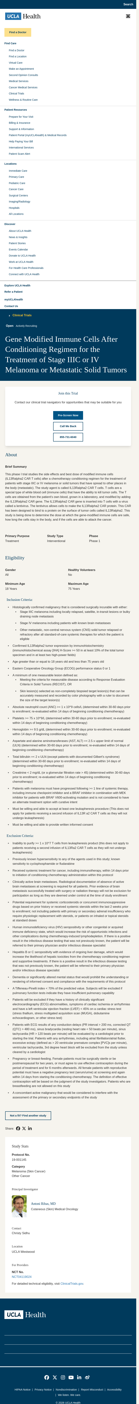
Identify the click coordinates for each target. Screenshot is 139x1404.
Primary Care (16, 176)
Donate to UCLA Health (22, 255)
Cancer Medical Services (23, 87)
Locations (10, 163)
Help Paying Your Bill (21, 141)
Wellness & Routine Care (23, 99)
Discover (9, 224)
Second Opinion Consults (23, 75)
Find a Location (18, 56)
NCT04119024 (22, 1276)
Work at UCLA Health (21, 261)
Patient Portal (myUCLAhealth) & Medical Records (38, 135)
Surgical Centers (18, 195)
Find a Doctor (16, 50)
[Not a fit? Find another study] (28, 1115)
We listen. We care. (69, 1394)
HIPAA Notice (22, 1389)
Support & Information (21, 129)
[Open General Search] (127, 4)
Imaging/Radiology (19, 201)
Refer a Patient (13, 291)
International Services (21, 147)
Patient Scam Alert (19, 153)
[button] (68, 285)
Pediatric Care (17, 183)
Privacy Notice (43, 1389)
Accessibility (114, 1389)
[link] (18, 1128)
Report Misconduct (92, 1389)
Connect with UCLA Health (24, 274)
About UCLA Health (20, 230)
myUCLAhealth (13, 299)
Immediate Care (18, 170)
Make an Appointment (21, 68)
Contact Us (11, 306)
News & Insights (18, 237)
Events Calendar (18, 249)
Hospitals (14, 207)
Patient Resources (15, 109)
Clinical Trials (16, 93)
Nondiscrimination (66, 1389)
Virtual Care (16, 62)
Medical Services (18, 81)
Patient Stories (17, 243)
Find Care (10, 43)
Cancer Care (16, 189)
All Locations (16, 213)
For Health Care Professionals (26, 267)
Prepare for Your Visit (21, 116)
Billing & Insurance (19, 122)
